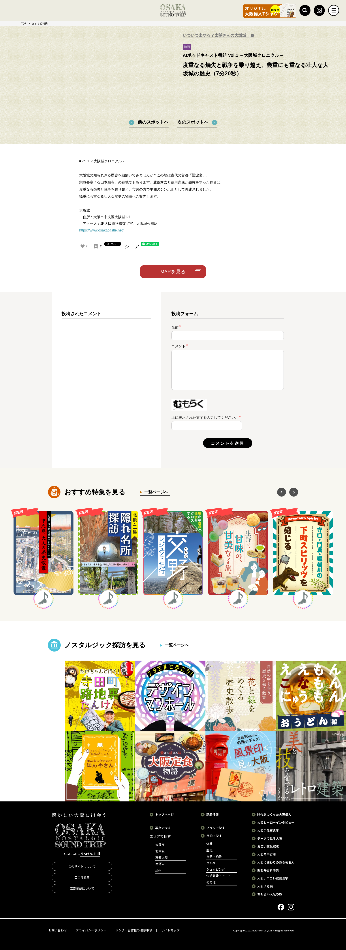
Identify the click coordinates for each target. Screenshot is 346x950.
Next (293, 492)
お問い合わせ (57, 930)
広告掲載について (82, 888)
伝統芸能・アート (218, 876)
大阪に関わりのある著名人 (275, 862)
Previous (281, 492)
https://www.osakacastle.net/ (101, 230)
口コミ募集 (82, 877)
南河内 (160, 864)
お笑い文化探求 (268, 846)
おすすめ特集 (40, 23)
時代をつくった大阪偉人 (274, 814)
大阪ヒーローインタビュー (275, 822)
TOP (23, 23)
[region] (106, 383)
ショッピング (215, 869)
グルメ (211, 863)
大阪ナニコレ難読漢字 (272, 878)
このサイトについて (82, 866)
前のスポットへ (153, 122)
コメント (179, 346)
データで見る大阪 (269, 838)
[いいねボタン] (82, 246)
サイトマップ (170, 930)
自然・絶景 (214, 856)
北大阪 (160, 851)
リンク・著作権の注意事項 (133, 930)
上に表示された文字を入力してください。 (205, 417)
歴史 (209, 850)
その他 (211, 882)
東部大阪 (161, 857)
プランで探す (215, 828)
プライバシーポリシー (91, 930)
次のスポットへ (192, 122)
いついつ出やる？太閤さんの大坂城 (215, 35)
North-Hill (90, 853)
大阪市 (160, 844)
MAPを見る (173, 271)
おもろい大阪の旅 (269, 894)
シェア (132, 246)
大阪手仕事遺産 (268, 830)
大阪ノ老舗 (265, 886)
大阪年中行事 (266, 854)
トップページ (164, 814)
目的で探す (214, 835)
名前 (176, 327)
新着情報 (212, 814)
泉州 (158, 870)
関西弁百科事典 (268, 870)
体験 (209, 843)
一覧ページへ (155, 492)
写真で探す (163, 828)
